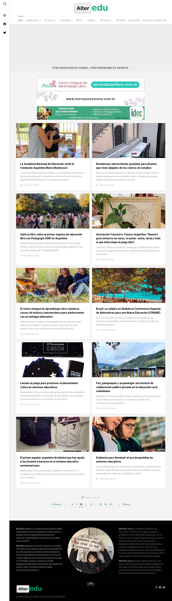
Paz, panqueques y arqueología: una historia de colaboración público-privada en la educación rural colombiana (128, 387)
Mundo (91, 20)
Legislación (134, 20)
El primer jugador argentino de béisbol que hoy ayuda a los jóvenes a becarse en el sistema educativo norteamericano (50, 461)
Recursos (105, 20)
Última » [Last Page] (127, 504)
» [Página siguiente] (119, 504)
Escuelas (49, 20)
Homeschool (32, 20)
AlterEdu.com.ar (23, 529)
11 (86, 504)
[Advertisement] (90, 45)
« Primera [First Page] (56, 504)
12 (91, 504)
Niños (79, 20)
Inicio (20, 20)
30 (105, 504)
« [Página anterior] (64, 504)
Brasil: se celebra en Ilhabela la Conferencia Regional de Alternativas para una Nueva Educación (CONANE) (124, 312)
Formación (65, 20)
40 (111, 504)
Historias (121, 20)
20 (100, 504)
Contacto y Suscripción (154, 20)
